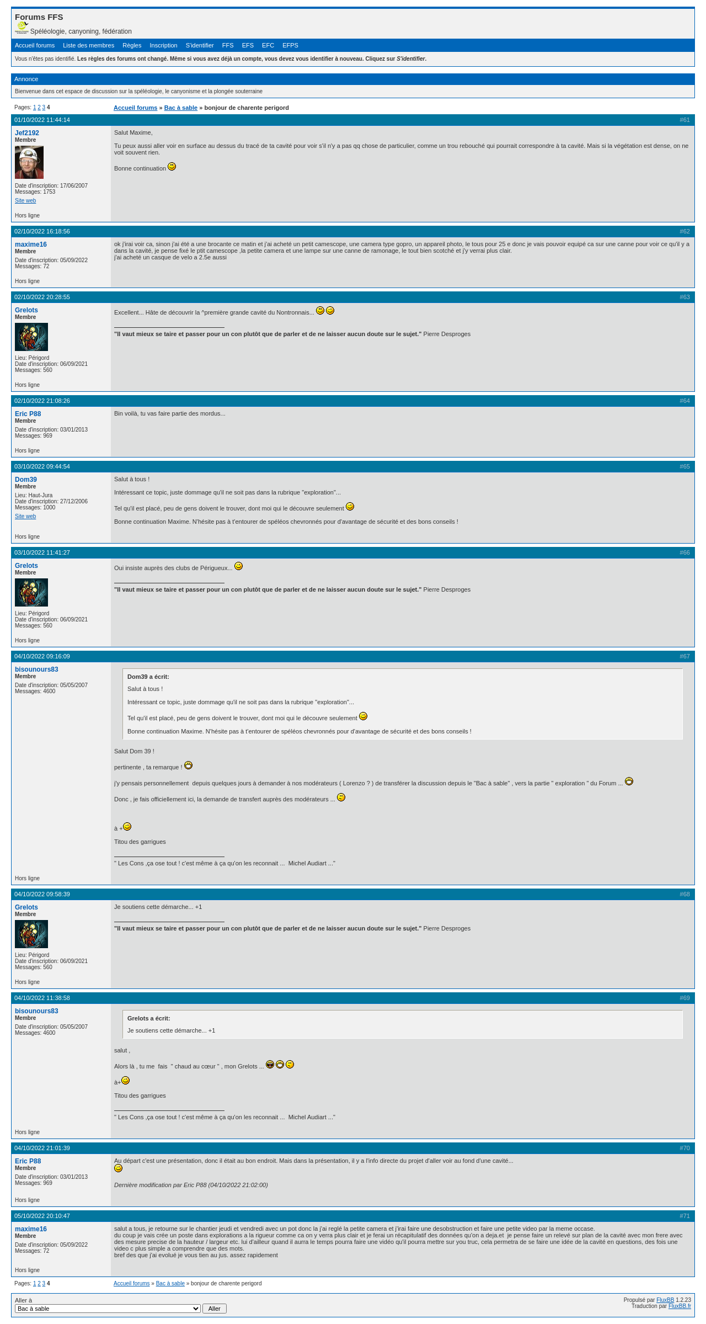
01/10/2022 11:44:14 (42, 119)
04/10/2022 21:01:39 (42, 1148)
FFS (228, 45)
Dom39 (26, 479)
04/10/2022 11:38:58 (42, 998)
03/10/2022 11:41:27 (42, 552)
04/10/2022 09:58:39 (42, 894)
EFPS (290, 45)
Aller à (121, 1305)
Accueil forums (35, 45)
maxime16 (31, 244)
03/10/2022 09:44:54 (42, 466)
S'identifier (200, 45)
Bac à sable (181, 107)
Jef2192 (27, 133)
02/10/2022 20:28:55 (42, 297)
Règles (131, 45)
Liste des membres (88, 45)
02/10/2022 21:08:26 (42, 400)
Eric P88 (28, 414)
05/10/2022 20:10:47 (42, 1216)
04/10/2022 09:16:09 (42, 656)
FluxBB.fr (679, 1306)
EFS (248, 45)
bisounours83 (36, 669)
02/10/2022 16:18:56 (42, 231)
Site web (25, 201)
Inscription (164, 45)
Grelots (26, 310)
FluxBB (665, 1300)
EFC (268, 45)
